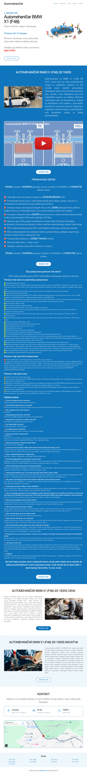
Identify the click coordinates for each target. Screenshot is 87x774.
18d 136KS (33, 759)
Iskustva (75, 3)
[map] (18, 711)
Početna (56, 3)
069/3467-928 (11, 13)
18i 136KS (75, 759)
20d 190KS (33, 762)
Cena (69, 3)
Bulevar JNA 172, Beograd (15, 33)
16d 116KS (11, 759)
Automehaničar (13, 3)
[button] (7, 97)
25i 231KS (12, 764)
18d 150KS (54, 759)
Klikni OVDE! (9, 50)
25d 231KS (75, 762)
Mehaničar (63, 3)
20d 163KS (11, 762)
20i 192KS (54, 762)
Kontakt (81, 3)
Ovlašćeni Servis (43, 770)
